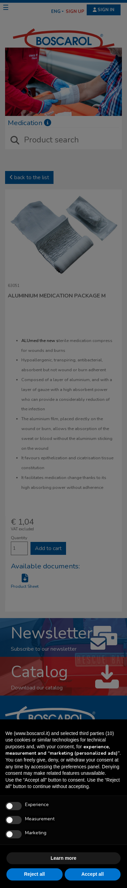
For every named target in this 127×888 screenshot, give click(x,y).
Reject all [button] (34, 874)
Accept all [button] (92, 874)
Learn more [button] (63, 858)
